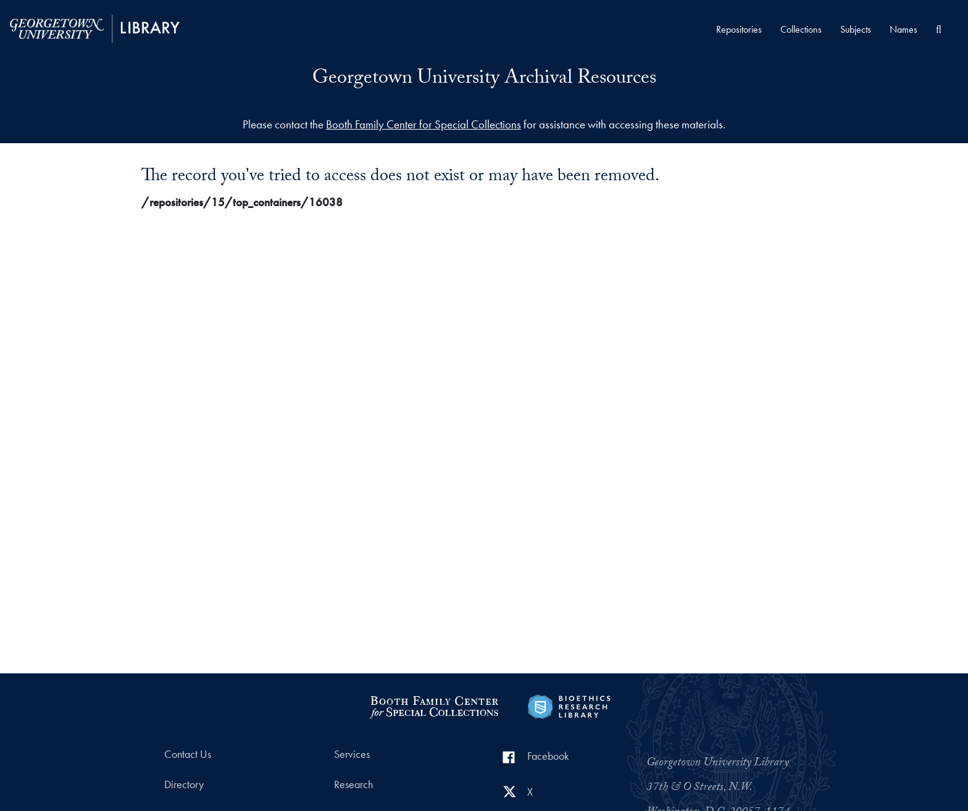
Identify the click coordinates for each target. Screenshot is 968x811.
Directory (184, 784)
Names (903, 29)
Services (352, 754)
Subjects (855, 29)
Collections (801, 29)
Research (353, 784)
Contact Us (187, 754)
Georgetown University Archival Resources (484, 79)
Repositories (739, 29)
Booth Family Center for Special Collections (423, 124)
